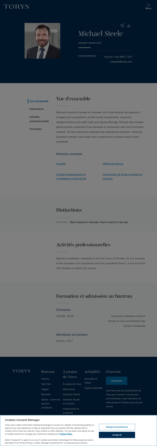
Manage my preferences (117, 427)
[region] (78, 430)
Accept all (116, 435)
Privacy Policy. (66, 434)
